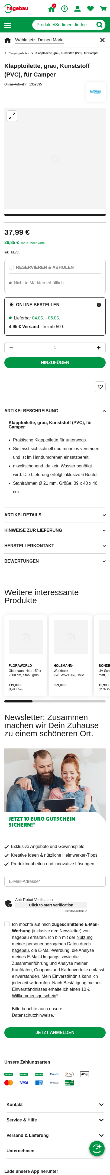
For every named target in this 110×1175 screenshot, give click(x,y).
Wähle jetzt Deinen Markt (39, 40)
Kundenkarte (35, 243)
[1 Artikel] (55, 347)
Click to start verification (51, 905)
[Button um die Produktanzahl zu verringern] (9, 347)
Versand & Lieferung (28, 1135)
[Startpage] (16, 8)
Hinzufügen (55, 362)
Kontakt (15, 1104)
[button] (7, 25)
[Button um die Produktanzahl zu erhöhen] (101, 347)
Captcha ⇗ (75, 910)
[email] (55, 881)
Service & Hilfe (22, 1120)
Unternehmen (20, 1150)
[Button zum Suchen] (99, 25)
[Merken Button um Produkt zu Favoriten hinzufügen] (100, 386)
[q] (62, 25)
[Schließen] (102, 40)
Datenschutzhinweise (32, 1015)
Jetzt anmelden (54, 1032)
